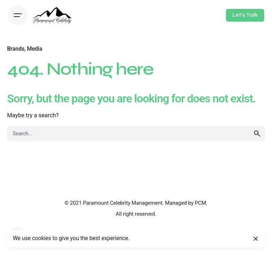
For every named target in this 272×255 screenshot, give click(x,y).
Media (34, 49)
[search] (257, 133)
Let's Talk (245, 15)
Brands (15, 49)
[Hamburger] (18, 15)
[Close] (256, 239)
